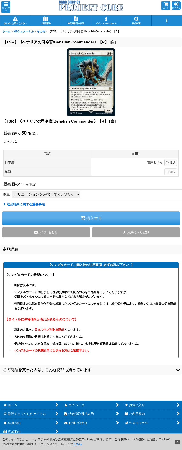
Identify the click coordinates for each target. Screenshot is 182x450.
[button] (5, 7)
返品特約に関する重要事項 (24, 204)
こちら (77, 444)
